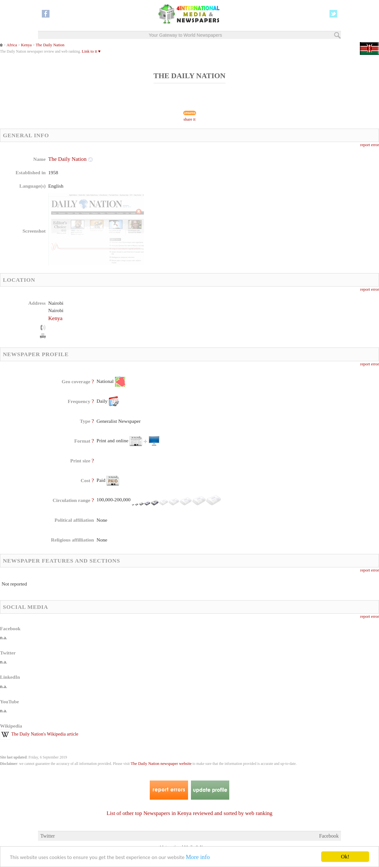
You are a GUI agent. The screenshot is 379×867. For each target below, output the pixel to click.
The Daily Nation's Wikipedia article (39, 733)
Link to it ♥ (91, 51)
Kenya (26, 45)
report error (369, 145)
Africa (11, 45)
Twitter (47, 836)
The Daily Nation (50, 45)
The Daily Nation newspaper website (161, 763)
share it (190, 119)
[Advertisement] (240, 196)
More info (198, 858)
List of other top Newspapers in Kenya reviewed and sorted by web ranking (189, 813)
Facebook (328, 836)
